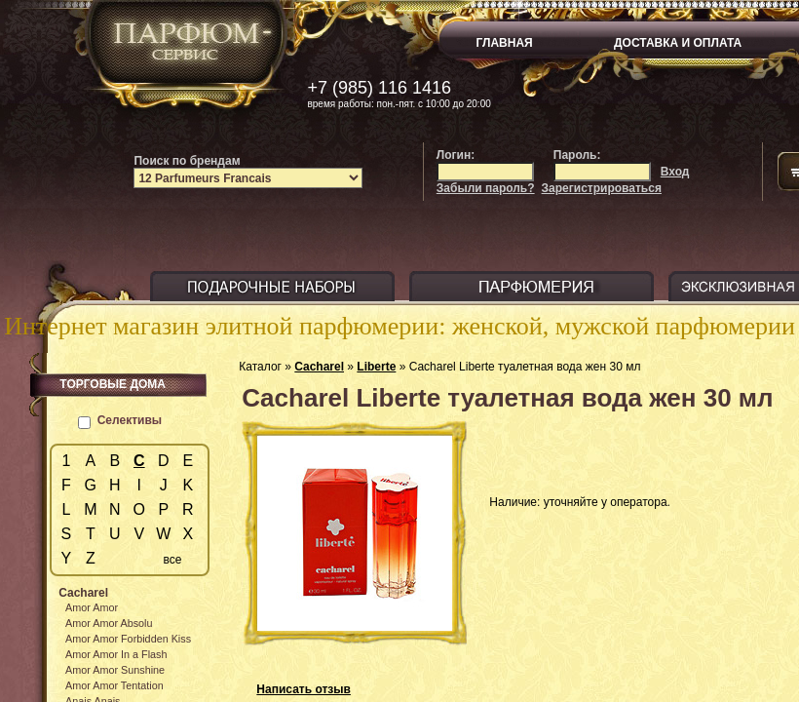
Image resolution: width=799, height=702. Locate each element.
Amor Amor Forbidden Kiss (128, 638)
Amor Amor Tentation (114, 685)
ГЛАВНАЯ (504, 43)
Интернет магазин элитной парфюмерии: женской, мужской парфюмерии (399, 326)
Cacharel (319, 366)
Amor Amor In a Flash (116, 654)
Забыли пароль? (486, 188)
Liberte (376, 366)
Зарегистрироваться (602, 188)
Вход (675, 171)
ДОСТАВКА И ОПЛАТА (678, 43)
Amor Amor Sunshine (115, 670)
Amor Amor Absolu (108, 623)
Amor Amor (91, 607)
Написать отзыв (303, 689)
